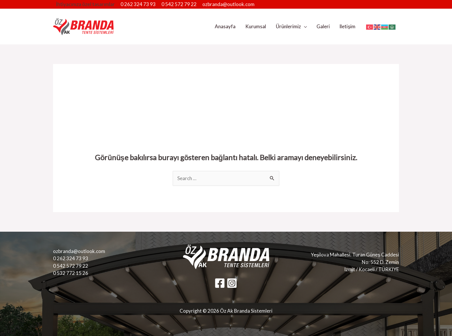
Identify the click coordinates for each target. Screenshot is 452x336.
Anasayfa (225, 26)
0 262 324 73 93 (138, 4)
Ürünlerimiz (288, 26)
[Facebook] (219, 283)
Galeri (323, 26)
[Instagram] (232, 283)
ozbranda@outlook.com (228, 4)
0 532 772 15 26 (70, 273)
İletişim (347, 26)
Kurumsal (255, 26)
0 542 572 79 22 (179, 4)
